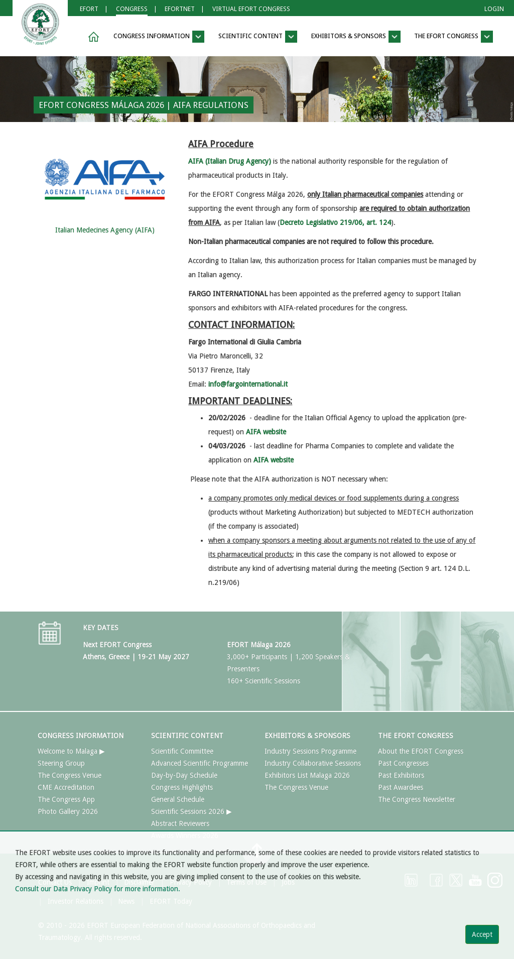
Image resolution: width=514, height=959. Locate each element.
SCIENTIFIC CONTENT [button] (257, 37)
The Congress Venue (69, 775)
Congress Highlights (182, 787)
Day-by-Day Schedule (184, 775)
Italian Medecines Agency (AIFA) (105, 230)
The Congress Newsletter (416, 799)
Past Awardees (400, 787)
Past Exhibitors (401, 775)
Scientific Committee (182, 751)
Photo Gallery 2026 (68, 811)
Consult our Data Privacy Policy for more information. (97, 889)
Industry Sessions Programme (310, 751)
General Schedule (177, 799)
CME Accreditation (66, 787)
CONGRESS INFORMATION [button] (158, 37)
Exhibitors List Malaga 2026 (307, 775)
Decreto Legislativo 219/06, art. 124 (335, 222)
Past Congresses (403, 763)
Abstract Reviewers (180, 823)
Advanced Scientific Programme (199, 763)
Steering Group (61, 763)
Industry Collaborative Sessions (313, 763)
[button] (91, 37)
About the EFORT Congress (420, 751)
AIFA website (273, 460)
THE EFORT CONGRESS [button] (453, 37)
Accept (482, 934)
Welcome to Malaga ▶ (71, 751)
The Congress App (66, 799)
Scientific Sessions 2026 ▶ (191, 811)
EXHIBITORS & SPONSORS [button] (356, 37)
